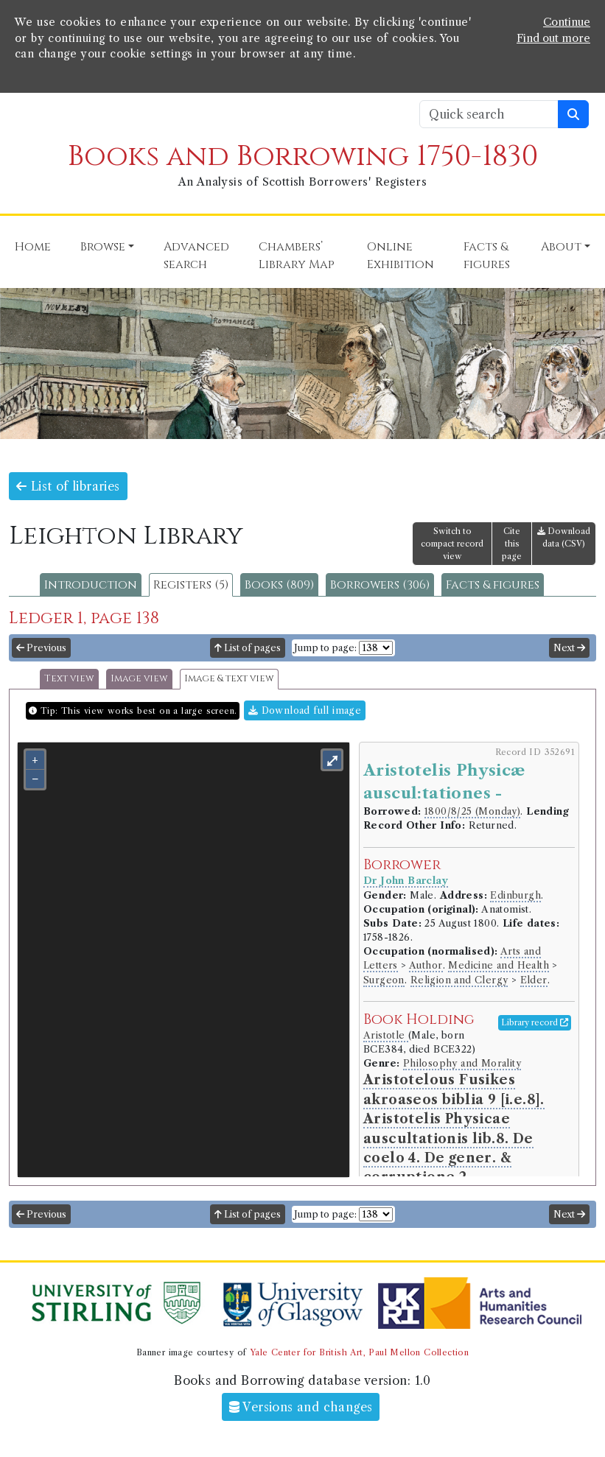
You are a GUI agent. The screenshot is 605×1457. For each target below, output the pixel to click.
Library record (534, 1022)
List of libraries (68, 486)
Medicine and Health (498, 965)
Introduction (90, 585)
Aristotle (385, 1035)
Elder (534, 980)
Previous (41, 647)
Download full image (304, 710)
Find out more (553, 38)
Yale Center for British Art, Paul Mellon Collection (359, 1352)
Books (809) (279, 585)
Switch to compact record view (452, 543)
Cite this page (512, 543)
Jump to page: (325, 647)
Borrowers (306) (380, 585)
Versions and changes (301, 1407)
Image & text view (229, 679)
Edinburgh (515, 895)
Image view (139, 679)
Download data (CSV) (563, 537)
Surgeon (384, 980)
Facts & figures (492, 585)
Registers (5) (190, 585)
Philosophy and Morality (462, 1063)
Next (569, 647)
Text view (69, 679)
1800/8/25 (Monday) (472, 811)
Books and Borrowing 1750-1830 (303, 156)
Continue (566, 22)
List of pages (247, 647)
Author (425, 965)
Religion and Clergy (459, 980)
